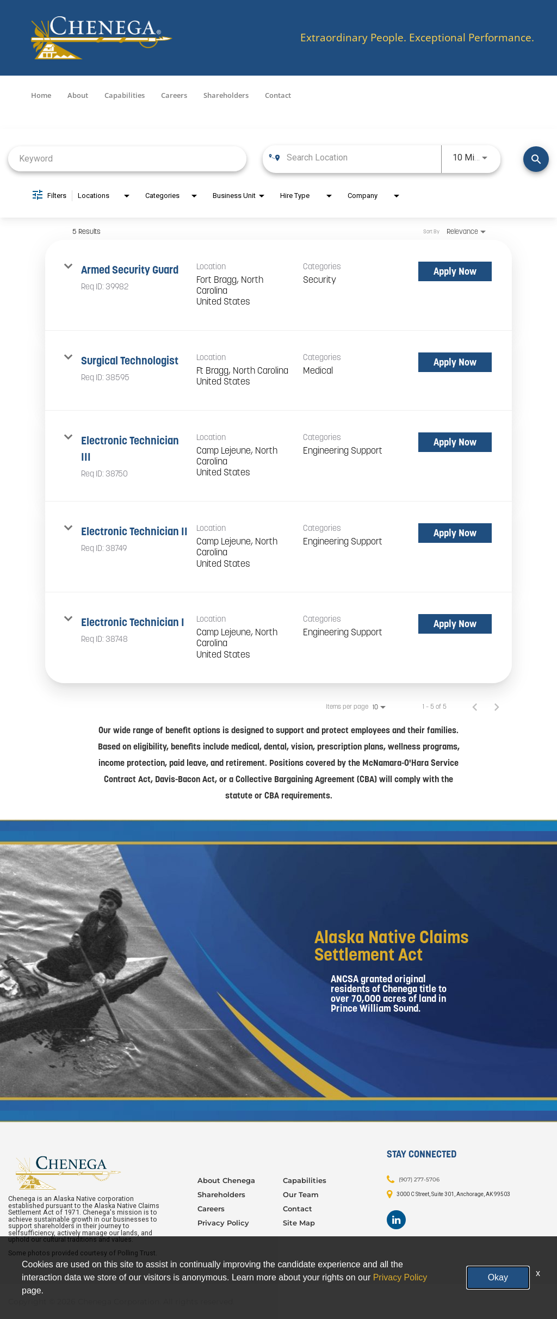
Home (41, 95)
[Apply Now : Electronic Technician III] (455, 442)
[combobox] (127, 158)
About (77, 95)
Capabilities (124, 95)
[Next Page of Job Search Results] (497, 706)
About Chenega (226, 1180)
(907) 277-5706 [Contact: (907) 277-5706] (419, 1179)
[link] (278, 285)
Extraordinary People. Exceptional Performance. (417, 38)
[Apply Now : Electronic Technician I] (455, 624)
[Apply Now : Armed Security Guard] (455, 271)
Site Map (299, 1222)
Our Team (301, 1194)
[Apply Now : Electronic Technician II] (455, 533)
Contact (278, 95)
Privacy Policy (223, 1222)
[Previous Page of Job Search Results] (475, 706)
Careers (174, 95)
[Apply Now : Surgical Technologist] (455, 362)
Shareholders (226, 95)
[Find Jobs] (536, 159)
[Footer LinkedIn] (396, 1219)
